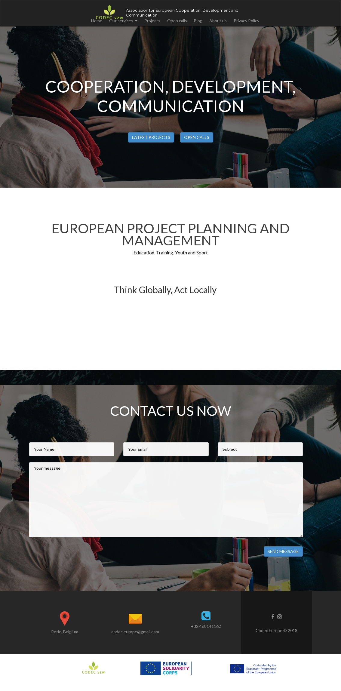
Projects (152, 20)
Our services (121, 20)
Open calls (177, 20)
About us (218, 20)
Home (96, 20)
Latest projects (151, 137)
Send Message (283, 551)
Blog (198, 20)
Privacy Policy (246, 20)
